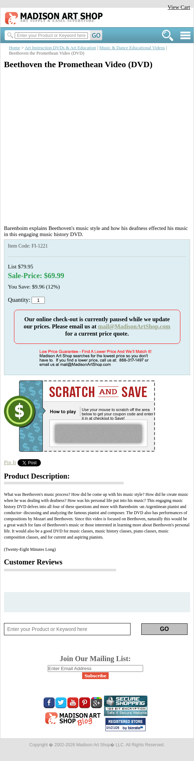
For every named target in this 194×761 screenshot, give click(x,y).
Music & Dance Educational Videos (132, 47)
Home (14, 47)
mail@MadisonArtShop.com (134, 326)
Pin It (10, 462)
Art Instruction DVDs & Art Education (60, 47)
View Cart (178, 7)
